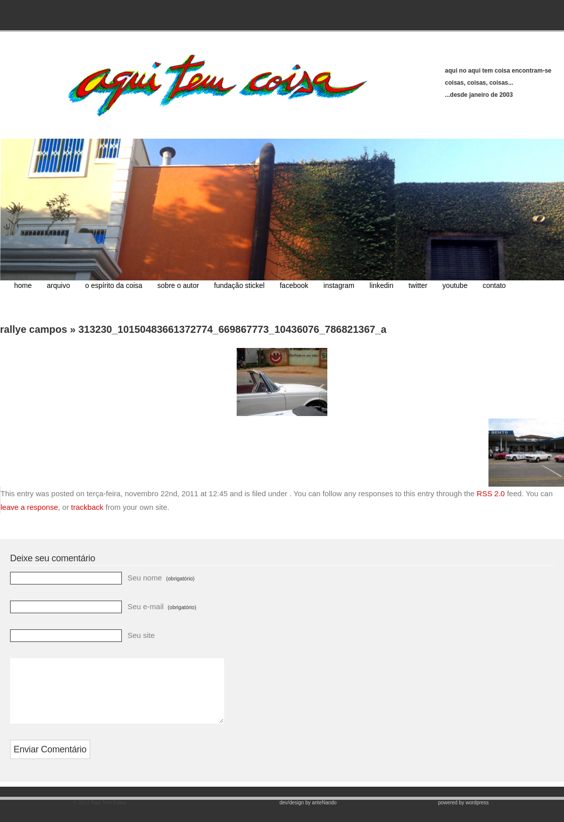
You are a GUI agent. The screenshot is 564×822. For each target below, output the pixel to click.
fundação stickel (239, 285)
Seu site (141, 635)
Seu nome (160, 577)
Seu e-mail (161, 606)
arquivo (58, 285)
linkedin (381, 285)
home (23, 285)
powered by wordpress (463, 814)
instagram (338, 285)
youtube (455, 285)
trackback (87, 507)
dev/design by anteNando (307, 814)
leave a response (29, 507)
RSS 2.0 (491, 493)
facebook (293, 285)
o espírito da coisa (114, 285)
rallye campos (33, 329)
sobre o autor (178, 285)
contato (494, 285)
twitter (417, 285)
